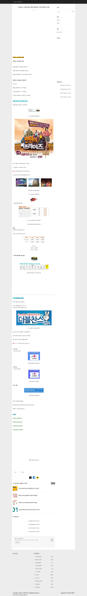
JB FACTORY (71, 593)
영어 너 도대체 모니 (19, 538)
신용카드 (44, 575)
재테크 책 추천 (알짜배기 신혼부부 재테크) (28, 495)
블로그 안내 (59, 32)
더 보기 (53, 483)
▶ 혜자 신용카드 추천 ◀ (34, 528)
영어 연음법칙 (44, 563)
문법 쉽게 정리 (44, 557)
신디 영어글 (44, 572)
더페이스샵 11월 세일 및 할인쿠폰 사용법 (28, 502)
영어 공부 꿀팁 (44, 569)
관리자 (58, 20)
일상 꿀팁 (44, 587)
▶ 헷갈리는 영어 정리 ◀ (34, 521)
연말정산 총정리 (44, 581)
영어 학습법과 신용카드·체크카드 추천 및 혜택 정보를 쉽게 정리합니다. (27, 540)
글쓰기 (58, 23)
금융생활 (44, 584)
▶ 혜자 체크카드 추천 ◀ (34, 531)
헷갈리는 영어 (44, 560)
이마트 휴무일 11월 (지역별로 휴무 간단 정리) (29, 488)
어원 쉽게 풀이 (44, 566)
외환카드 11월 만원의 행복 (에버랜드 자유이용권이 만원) (34, 7)
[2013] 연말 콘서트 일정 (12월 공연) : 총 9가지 (29, 509)
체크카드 (44, 578)
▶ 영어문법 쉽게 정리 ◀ (34, 524)
